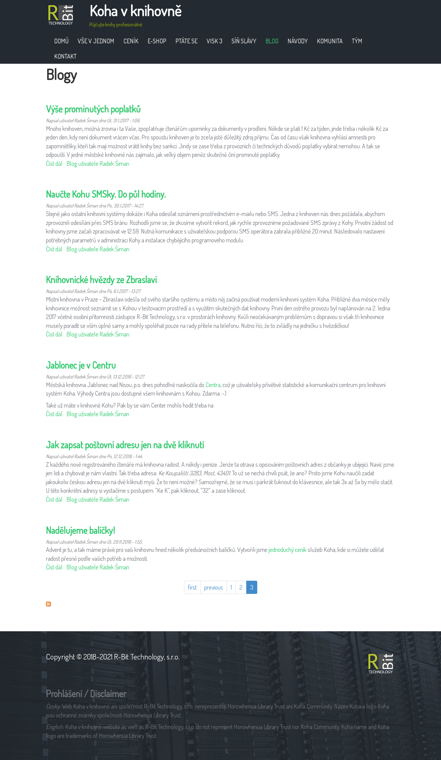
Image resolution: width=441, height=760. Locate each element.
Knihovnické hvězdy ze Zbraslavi (101, 279)
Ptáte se (186, 41)
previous (213, 587)
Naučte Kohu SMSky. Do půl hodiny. (106, 194)
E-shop (157, 41)
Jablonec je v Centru (81, 365)
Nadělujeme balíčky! (80, 530)
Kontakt (65, 56)
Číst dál (54, 163)
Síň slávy (244, 41)
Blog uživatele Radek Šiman (97, 163)
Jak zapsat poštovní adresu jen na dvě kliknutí (125, 444)
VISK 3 (214, 41)
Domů (61, 41)
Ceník (130, 41)
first (192, 587)
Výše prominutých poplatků (93, 109)
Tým (357, 41)
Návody (298, 41)
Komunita (330, 41)
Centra (213, 385)
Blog (272, 41)
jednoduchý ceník (288, 549)
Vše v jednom (96, 41)
